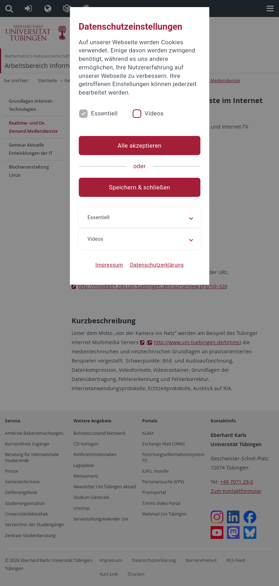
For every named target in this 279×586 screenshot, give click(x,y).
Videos (154, 113)
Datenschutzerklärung (157, 265)
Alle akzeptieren (139, 145)
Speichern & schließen (139, 187)
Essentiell (104, 113)
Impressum (109, 265)
